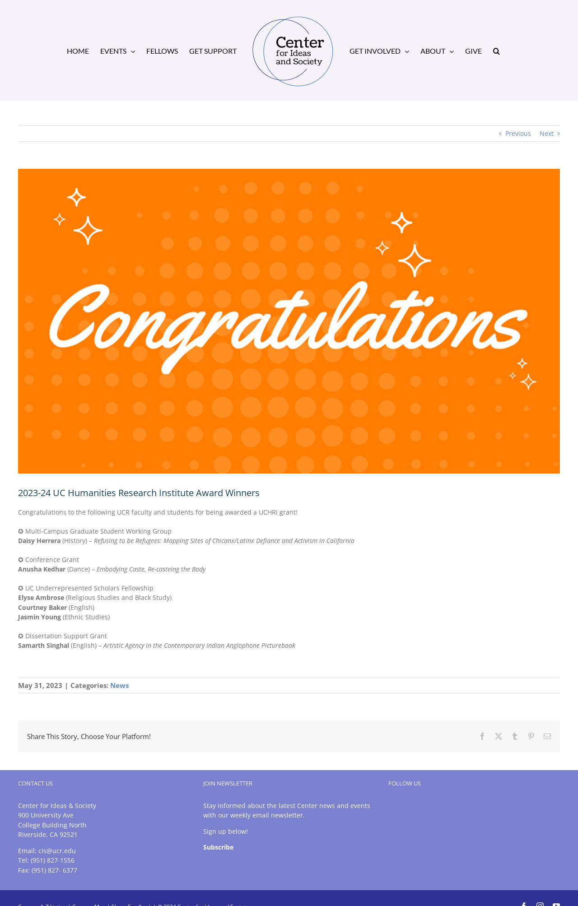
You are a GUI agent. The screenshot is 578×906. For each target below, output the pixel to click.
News (119, 685)
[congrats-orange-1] (289, 321)
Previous (518, 133)
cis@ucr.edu (57, 850)
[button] (496, 51)
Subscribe (218, 847)
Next (547, 133)
